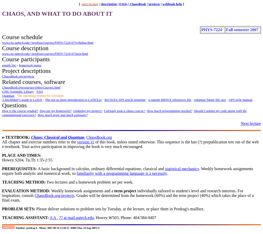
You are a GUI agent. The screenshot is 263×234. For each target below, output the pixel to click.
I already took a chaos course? (124, 111)
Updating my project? (87, 111)
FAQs (123, 4)
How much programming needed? (169, 111)
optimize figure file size (210, 100)
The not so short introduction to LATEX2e (73, 100)
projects (154, 4)
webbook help (172, 4)
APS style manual (240, 100)
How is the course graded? (20, 111)
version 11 (85, 142)
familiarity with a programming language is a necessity (122, 173)
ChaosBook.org (99, 137)
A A (53, 217)
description (109, 4)
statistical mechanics (182, 169)
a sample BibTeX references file (169, 100)
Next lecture (251, 123)
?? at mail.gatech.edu (76, 217)
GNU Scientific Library (18, 91)
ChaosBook (138, 4)
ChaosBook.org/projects (54, 195)
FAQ (39, 91)
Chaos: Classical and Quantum (57, 137)
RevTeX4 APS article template (125, 100)
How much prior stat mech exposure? (63, 115)
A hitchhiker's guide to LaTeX (22, 100)
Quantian (8, 96)
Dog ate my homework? (56, 111)
